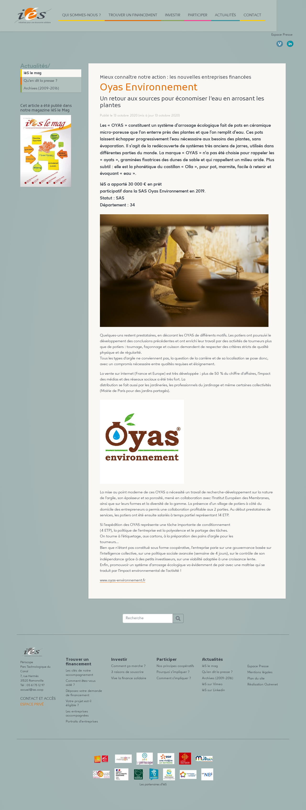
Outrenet (271, 684)
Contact (252, 15)
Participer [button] (197, 15)
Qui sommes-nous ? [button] (81, 15)
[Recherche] (148, 618)
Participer (167, 659)
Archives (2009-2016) (41, 88)
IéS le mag (32, 73)
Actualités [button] (225, 15)
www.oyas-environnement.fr (122, 580)
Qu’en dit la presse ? (40, 81)
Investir (119, 659)
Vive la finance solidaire (128, 678)
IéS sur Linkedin (213, 690)
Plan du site (256, 678)
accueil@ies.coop (31, 689)
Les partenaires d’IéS (153, 784)
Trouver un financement (78, 662)
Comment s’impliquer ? (174, 678)
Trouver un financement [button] (133, 15)
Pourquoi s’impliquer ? (173, 672)
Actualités (34, 66)
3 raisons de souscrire (127, 672)
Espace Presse (282, 34)
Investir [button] (172, 15)
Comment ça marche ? (128, 666)
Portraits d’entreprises (82, 721)
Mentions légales (260, 672)
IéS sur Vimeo (212, 684)
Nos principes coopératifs (175, 666)
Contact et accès (38, 699)
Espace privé (32, 704)
